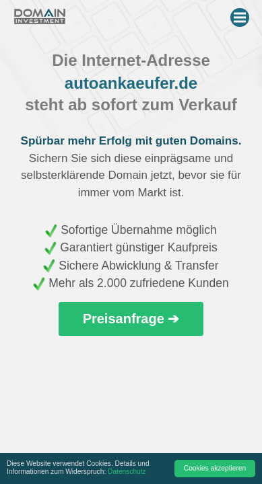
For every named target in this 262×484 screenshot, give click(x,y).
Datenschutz (127, 471)
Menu (241, 14)
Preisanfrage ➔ (131, 318)
